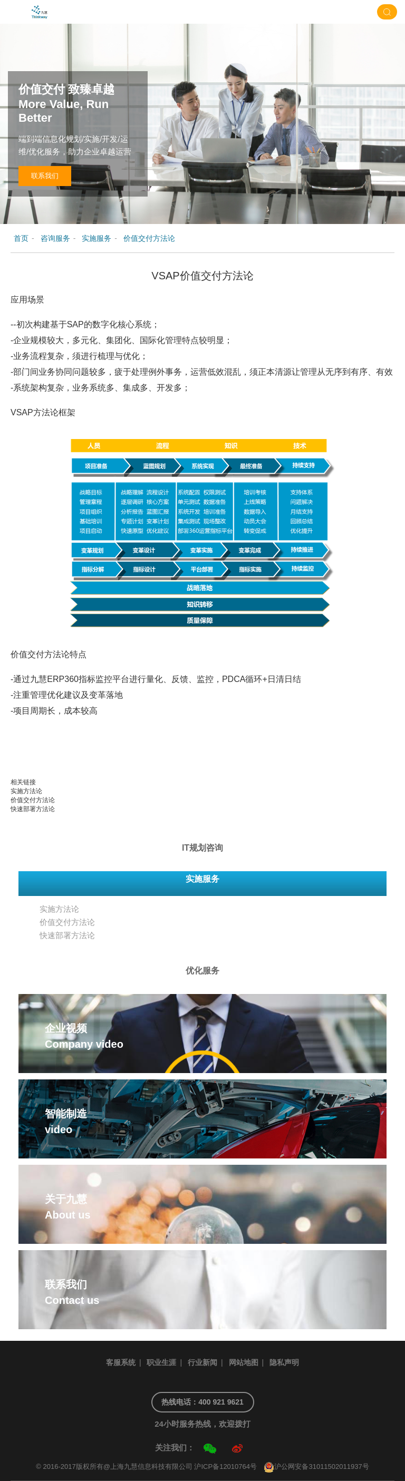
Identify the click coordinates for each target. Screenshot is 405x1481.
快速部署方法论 (33, 809)
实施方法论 (26, 791)
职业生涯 (161, 1362)
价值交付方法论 (149, 238)
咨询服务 (55, 238)
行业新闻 (202, 1362)
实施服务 (96, 238)
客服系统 (121, 1362)
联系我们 (45, 176)
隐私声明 (284, 1362)
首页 (21, 238)
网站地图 (243, 1362)
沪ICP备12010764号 (225, 1466)
